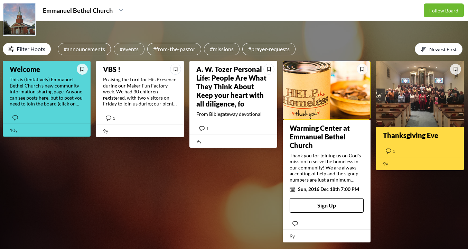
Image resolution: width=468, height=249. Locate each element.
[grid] (234, 153)
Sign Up (326, 205)
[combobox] (438, 49)
